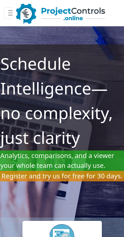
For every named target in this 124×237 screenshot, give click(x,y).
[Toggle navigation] (12, 13)
